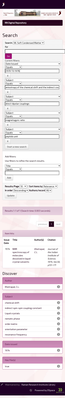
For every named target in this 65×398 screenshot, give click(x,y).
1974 (7, 350)
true (7, 366)
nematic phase (12, 318)
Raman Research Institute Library (38, 384)
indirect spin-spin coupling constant (23, 308)
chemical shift (12, 302)
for (6, 46)
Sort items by (35, 186)
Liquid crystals (12, 313)
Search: (8, 42)
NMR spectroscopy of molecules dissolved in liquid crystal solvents (21, 255)
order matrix (11, 324)
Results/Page (12, 186)
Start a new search (17, 146)
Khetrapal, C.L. (12, 286)
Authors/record (37, 190)
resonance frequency (16, 334)
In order (9, 190)
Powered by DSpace (49, 390)
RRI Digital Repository (15, 22)
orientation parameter (16, 329)
